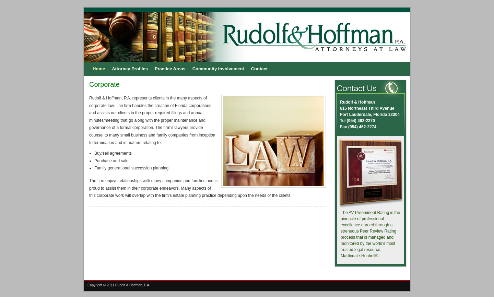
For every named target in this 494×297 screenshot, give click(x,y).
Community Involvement (218, 68)
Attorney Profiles (130, 68)
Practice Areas (170, 68)
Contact (259, 68)
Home (99, 68)
